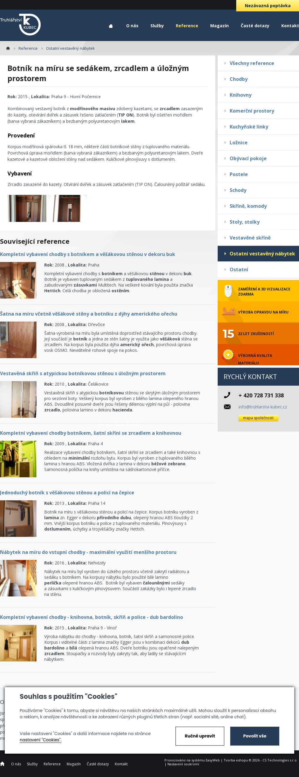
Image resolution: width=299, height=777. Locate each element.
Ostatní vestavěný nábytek (262, 253)
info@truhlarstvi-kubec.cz (263, 407)
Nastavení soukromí (183, 764)
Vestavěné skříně (250, 237)
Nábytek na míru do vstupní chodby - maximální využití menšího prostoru (88, 552)
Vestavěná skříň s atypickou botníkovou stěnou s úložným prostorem (83, 373)
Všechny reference (252, 63)
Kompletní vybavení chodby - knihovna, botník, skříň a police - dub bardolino (91, 617)
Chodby (239, 79)
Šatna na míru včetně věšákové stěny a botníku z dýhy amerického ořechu (88, 314)
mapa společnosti (258, 417)
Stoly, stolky (245, 222)
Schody (238, 190)
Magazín (219, 25)
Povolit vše (254, 736)
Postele (239, 174)
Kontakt (290, 25)
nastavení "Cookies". (40, 740)
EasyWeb (213, 760)
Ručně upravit (200, 736)
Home (110, 26)
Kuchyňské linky (249, 126)
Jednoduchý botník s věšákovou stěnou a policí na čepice (67, 492)
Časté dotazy (255, 25)
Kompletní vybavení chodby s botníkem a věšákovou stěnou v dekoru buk (87, 254)
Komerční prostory (252, 110)
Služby (157, 25)
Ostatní (239, 269)
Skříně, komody (248, 206)
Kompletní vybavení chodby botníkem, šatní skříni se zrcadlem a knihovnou (90, 433)
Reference (187, 25)
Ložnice (239, 142)
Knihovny (240, 95)
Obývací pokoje (248, 158)
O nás (132, 25)
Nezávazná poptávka (268, 5)
